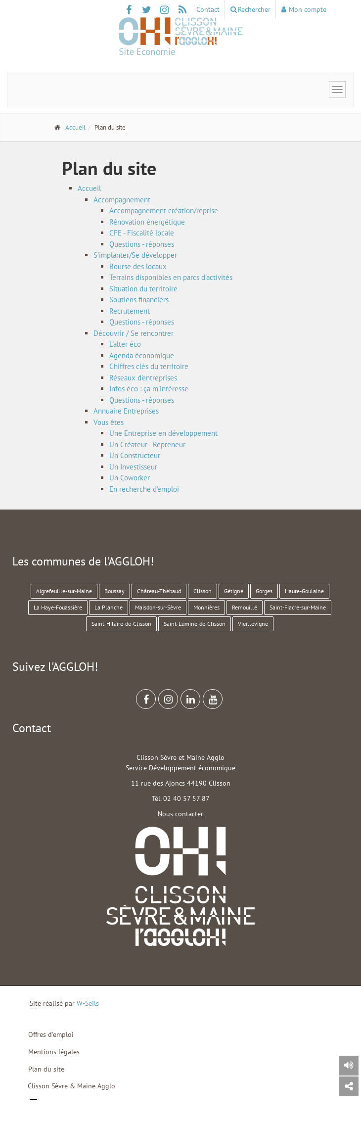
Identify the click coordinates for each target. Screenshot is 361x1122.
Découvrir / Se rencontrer (133, 333)
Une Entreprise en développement (163, 433)
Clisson (202, 591)
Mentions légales (54, 1051)
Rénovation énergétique (147, 222)
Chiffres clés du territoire (148, 366)
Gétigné (233, 591)
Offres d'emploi (51, 1034)
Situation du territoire (143, 288)
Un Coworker (129, 477)
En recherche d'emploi (144, 489)
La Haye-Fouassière (58, 607)
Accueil (75, 127)
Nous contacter (180, 813)
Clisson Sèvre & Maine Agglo (71, 1085)
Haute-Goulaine (304, 591)
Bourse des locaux (138, 266)
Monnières (206, 607)
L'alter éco (125, 344)
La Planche (108, 607)
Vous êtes (108, 422)
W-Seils (88, 1003)
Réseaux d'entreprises (143, 377)
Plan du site (46, 1069)
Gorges (264, 591)
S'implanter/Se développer (135, 255)
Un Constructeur (134, 455)
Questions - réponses (141, 244)
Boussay (114, 591)
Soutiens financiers (139, 299)
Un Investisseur (133, 466)
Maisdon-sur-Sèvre (158, 607)
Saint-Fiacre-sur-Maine (298, 607)
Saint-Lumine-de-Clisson (195, 623)
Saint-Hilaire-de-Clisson (121, 623)
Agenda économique (141, 355)
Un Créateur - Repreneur (147, 444)
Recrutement (129, 311)
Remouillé (244, 607)
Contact (208, 9)
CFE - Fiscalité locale (141, 232)
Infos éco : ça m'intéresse (148, 388)
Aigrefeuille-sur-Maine (64, 591)
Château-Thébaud (159, 591)
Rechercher (250, 9)
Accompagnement (121, 199)
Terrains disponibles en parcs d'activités (170, 277)
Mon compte (303, 9)
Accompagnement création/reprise (163, 210)
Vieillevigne (253, 623)
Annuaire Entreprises (126, 411)
